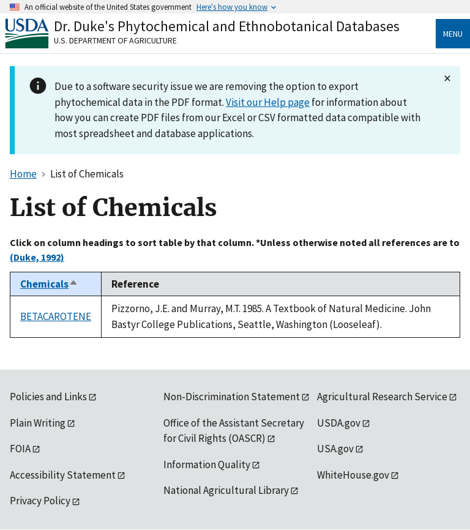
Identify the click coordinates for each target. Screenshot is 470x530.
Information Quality (206, 464)
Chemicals (49, 284)
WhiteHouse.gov (353, 475)
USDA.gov (338, 423)
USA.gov (335, 448)
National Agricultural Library (226, 490)
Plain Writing (37, 423)
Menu (453, 33)
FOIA (20, 448)
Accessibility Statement (63, 475)
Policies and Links (48, 396)
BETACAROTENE (55, 316)
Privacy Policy (40, 500)
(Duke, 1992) (37, 257)
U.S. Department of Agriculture (115, 40)
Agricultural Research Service (382, 396)
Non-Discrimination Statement (231, 396)
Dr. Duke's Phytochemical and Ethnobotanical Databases (227, 26)
